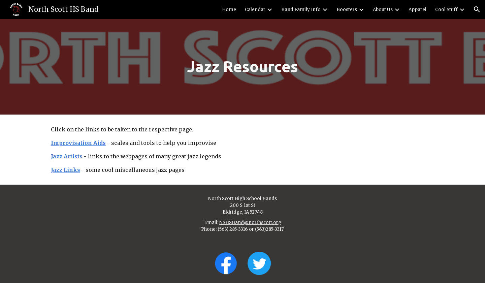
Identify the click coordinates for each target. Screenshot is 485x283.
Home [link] (229, 9)
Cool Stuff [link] (446, 9)
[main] (242, 67)
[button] (477, 9)
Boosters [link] (346, 9)
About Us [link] (383, 9)
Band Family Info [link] (301, 9)
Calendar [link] (255, 9)
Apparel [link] (417, 9)
